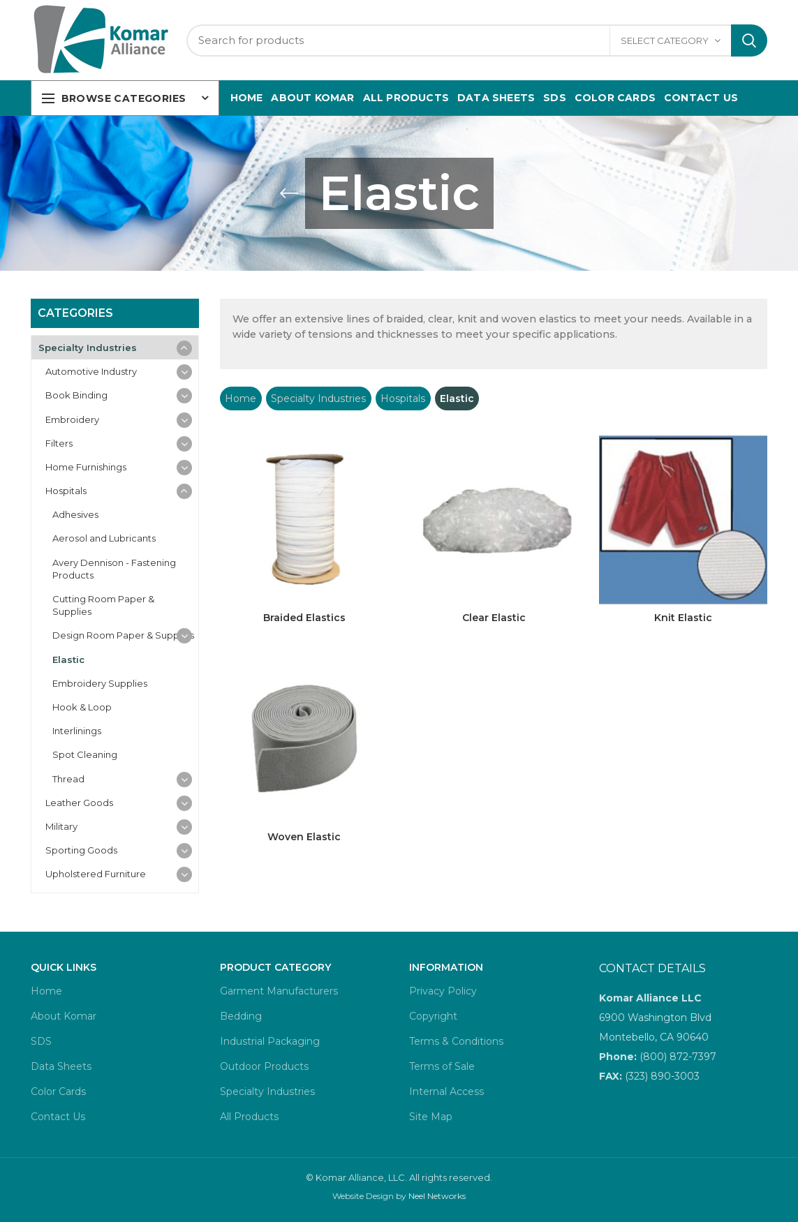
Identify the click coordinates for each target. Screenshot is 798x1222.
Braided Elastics (304, 617)
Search (749, 40)
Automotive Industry (91, 371)
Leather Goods (79, 802)
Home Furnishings (85, 466)
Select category (665, 40)
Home (240, 398)
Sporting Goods (81, 850)
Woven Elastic (304, 836)
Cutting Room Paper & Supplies (103, 605)
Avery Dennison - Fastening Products (114, 569)
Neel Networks (437, 1196)
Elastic (68, 659)
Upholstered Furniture (95, 873)
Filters (59, 443)
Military (61, 826)
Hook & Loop (82, 707)
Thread (68, 778)
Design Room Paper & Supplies (123, 635)
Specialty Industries (318, 398)
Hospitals (402, 398)
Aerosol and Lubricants (104, 538)
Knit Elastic (683, 617)
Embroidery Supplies (99, 683)
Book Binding (76, 395)
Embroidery (72, 419)
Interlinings (76, 730)
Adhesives (75, 514)
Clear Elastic (494, 617)
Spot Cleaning (84, 754)
